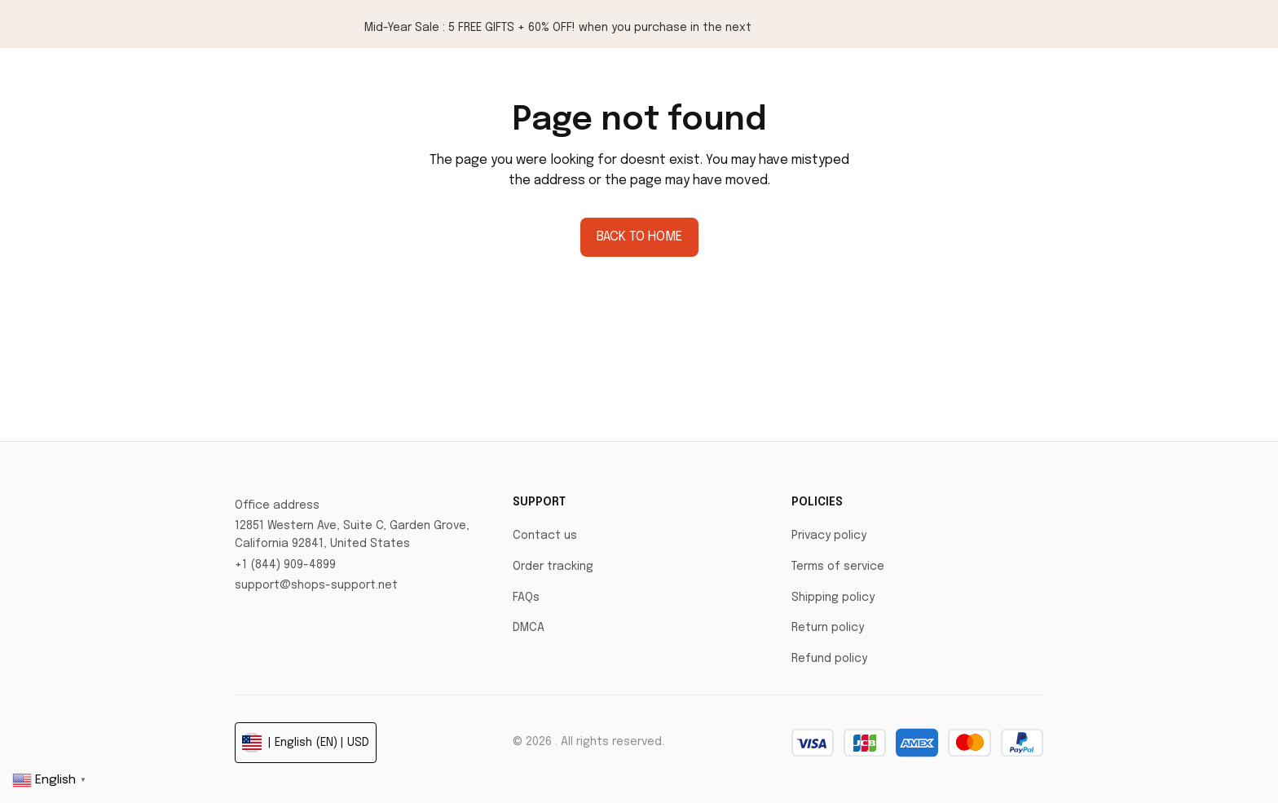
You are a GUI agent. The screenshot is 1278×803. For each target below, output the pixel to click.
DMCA (528, 627)
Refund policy (829, 658)
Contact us (545, 535)
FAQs (526, 597)
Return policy (827, 627)
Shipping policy (833, 597)
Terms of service (837, 566)
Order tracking (553, 566)
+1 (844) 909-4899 (285, 565)
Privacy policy (828, 535)
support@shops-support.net (316, 585)
